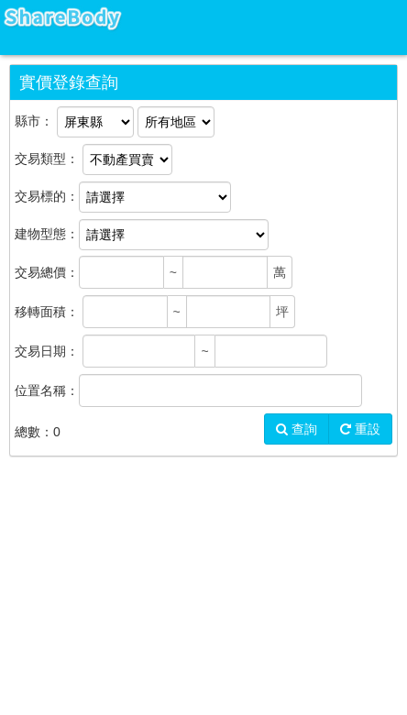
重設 (360, 429)
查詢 (296, 429)
